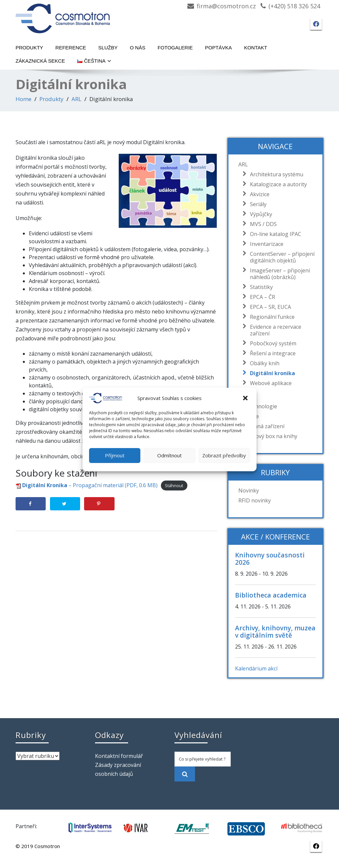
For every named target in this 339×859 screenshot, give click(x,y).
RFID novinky (254, 500)
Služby (108, 47)
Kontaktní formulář (119, 756)
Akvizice (258, 194)
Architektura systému (275, 174)
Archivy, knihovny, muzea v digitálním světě (275, 631)
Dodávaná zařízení (261, 426)
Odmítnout (169, 455)
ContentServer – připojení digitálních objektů (281, 257)
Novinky (248, 490)
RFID (244, 396)
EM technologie (257, 406)
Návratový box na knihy (267, 436)
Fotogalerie (175, 47)
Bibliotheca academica (271, 595)
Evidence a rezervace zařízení (274, 330)
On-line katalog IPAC (274, 234)
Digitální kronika (271, 373)
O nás (137, 47)
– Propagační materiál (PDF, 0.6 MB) (87, 485)
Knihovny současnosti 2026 (270, 558)
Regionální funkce (271, 317)
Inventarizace (265, 244)
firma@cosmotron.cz (226, 6)
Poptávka (218, 47)
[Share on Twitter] (65, 503)
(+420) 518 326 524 (294, 6)
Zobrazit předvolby (224, 455)
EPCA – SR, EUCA (269, 307)
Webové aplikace (269, 383)
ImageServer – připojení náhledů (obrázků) (278, 273)
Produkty (29, 47)
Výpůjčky (259, 214)
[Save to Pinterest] (99, 503)
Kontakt (255, 47)
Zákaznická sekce (40, 61)
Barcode (248, 416)
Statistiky (260, 287)
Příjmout (114, 455)
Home (23, 99)
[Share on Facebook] (31, 503)
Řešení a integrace (271, 353)
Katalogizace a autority (277, 184)
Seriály (256, 204)
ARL (76, 99)
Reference (70, 47)
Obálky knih (263, 363)
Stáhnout (174, 485)
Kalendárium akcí (256, 668)
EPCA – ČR (261, 297)
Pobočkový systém (271, 343)
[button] (246, 398)
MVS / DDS (262, 224)
